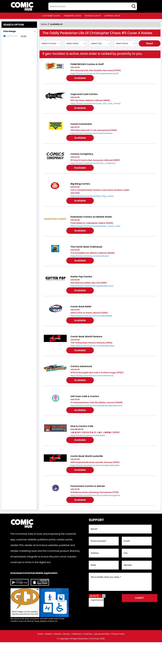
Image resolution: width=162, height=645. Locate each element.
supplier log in (112, 15)
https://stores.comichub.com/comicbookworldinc (92, 347)
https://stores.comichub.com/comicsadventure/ (92, 377)
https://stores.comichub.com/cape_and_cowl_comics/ (95, 103)
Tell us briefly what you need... (106, 580)
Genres (66, 637)
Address (95, 556)
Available (81, 78)
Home (44, 24)
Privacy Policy (118, 637)
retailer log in (92, 15)
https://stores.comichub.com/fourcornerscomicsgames (95, 497)
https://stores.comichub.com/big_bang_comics (92, 197)
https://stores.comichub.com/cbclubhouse (89, 257)
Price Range (9, 31)
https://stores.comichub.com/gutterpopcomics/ (91, 287)
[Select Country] (50, 43)
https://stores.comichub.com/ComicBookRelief (91, 317)
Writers (48, 637)
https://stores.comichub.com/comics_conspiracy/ (93, 163)
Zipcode (128, 568)
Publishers (77, 637)
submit (140, 601)
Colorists (88, 637)
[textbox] (92, 6)
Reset (149, 43)
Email (127, 544)
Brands (57, 637)
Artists (40, 637)
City (126, 556)
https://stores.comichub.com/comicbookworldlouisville (94, 467)
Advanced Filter (102, 637)
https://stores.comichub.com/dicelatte (87, 437)
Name (94, 532)
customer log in (51, 15)
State (93, 568)
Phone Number (99, 544)
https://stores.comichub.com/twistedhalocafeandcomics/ (96, 407)
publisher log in (72, 15)
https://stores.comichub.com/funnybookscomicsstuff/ (94, 73)
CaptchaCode (97, 602)
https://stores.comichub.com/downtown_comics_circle (95, 227)
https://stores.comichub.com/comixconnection (91, 133)
